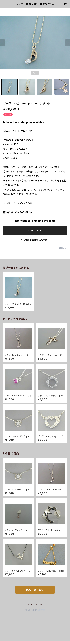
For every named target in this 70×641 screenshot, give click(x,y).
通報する (63, 248)
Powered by (35, 610)
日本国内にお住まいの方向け (35, 240)
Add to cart (35, 230)
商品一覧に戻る (35, 590)
